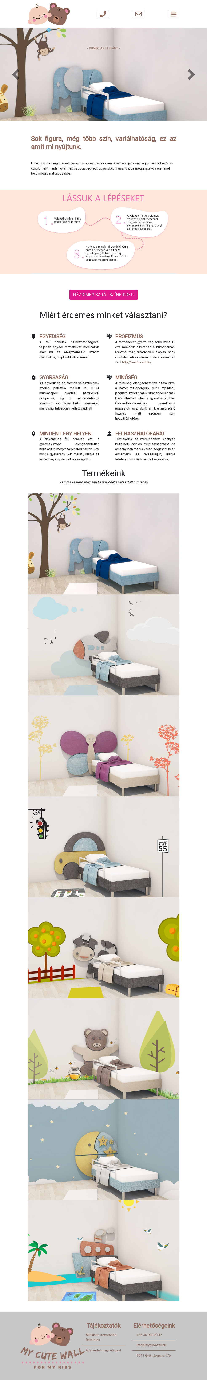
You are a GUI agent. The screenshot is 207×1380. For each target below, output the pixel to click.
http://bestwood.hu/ (136, 362)
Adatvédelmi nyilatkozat (103, 1350)
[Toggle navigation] (173, 14)
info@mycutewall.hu (151, 1345)
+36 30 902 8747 (149, 1335)
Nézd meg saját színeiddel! (103, 294)
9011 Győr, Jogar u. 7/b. (154, 1355)
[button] (15, 74)
